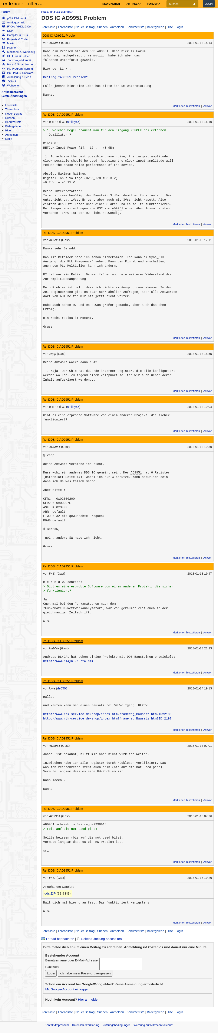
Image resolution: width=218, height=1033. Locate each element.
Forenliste (11, 105)
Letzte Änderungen (14, 96)
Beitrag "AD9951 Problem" (65, 77)
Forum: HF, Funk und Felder (57, 12)
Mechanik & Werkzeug (18, 51)
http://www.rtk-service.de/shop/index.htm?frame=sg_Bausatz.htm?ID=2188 (107, 714)
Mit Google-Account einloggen (67, 989)
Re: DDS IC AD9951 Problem (63, 114)
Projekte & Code (14, 39)
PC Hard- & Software (17, 73)
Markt (8, 43)
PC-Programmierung (17, 68)
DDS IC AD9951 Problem (60, 35)
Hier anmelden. (89, 999)
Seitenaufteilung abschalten (99, 939)
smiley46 (73, 122)
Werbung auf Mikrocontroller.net (153, 1025)
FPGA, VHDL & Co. (16, 26)
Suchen (10, 117)
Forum (5, 11)
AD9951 (102, 51)
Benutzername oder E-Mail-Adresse (71, 960)
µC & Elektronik (14, 18)
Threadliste (12, 109)
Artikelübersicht (12, 92)
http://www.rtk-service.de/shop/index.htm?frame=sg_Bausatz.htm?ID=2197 (107, 718)
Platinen (9, 47)
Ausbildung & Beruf (16, 77)
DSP (7, 30)
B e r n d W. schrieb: (62, 582)
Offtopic (9, 81)
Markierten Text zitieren (186, 106)
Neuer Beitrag (13, 113)
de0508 (62, 688)
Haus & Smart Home (17, 64)
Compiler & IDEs (15, 35)
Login (209, 3)
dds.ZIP (50, 893)
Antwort (207, 106)
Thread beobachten (57, 939)
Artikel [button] (133, 3)
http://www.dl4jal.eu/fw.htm (68, 661)
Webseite (10, 85)
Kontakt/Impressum (57, 1025)
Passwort (52, 966)
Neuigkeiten (111, 3)
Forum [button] (153, 3)
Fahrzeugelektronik (16, 60)
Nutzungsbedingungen (116, 1025)
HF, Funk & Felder (16, 56)
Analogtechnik (13, 22)
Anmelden (11, 134)
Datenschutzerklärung (85, 1025)
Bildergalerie (13, 126)
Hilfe (8, 130)
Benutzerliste (13, 122)
